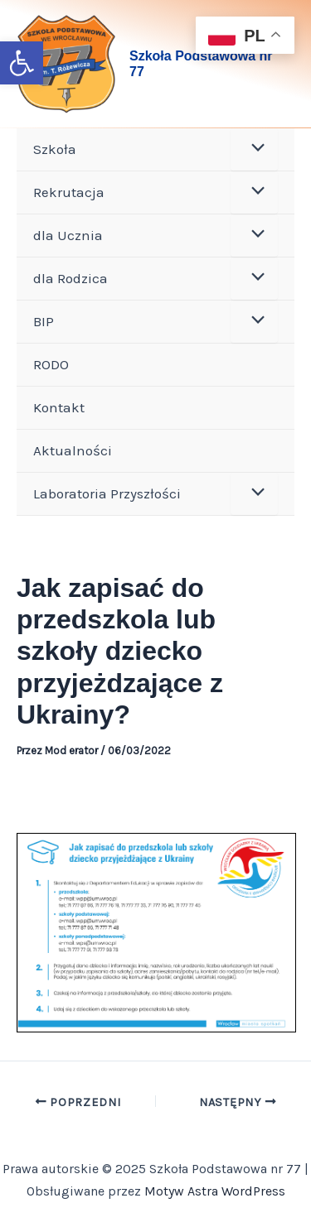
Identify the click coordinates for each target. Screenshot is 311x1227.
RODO (51, 364)
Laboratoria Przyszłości (107, 493)
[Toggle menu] (254, 149)
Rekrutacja (68, 192)
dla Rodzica (70, 278)
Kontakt (59, 407)
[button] (21, 62)
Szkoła (54, 149)
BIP (43, 321)
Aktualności (72, 450)
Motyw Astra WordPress (214, 1191)
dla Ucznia (68, 235)
